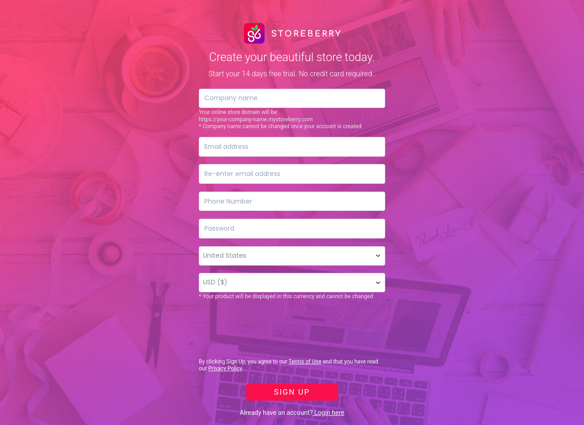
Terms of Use (305, 361)
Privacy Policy (225, 368)
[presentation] (269, 329)
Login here (329, 412)
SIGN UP (292, 392)
